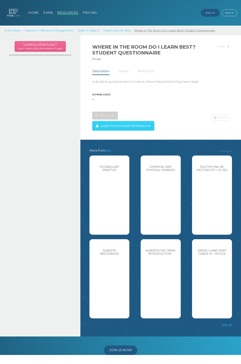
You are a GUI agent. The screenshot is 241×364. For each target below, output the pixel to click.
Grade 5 (94, 30)
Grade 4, (83, 30)
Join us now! (120, 350)
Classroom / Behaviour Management (48, 30)
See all (227, 325)
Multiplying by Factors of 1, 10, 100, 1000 (212, 170)
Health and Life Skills (116, 30)
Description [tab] (100, 71)
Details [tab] (123, 71)
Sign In (229, 12)
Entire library (13, 30)
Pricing (90, 13)
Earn (48, 13)
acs (99, 58)
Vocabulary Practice (109, 168)
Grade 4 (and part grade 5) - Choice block (212, 254)
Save (105, 115)
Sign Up (210, 12)
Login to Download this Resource (123, 126)
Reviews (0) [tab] (146, 71)
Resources (67, 13)
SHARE (223, 46)
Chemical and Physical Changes (160, 168)
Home (33, 13)
